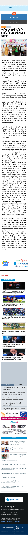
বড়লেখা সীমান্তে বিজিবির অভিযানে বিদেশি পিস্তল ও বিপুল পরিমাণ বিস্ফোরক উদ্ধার (12, 487)
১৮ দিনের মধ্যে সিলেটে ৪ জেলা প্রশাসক (17, 448)
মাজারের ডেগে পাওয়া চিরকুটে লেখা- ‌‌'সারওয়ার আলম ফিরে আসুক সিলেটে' (13, 409)
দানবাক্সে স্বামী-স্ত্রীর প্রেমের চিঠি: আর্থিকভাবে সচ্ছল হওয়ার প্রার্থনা (13, 404)
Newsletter (17, 521)
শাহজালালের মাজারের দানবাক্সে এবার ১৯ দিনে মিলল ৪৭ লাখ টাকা (13, 389)
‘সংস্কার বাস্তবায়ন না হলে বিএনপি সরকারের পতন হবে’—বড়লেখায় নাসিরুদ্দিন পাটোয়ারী (14, 481)
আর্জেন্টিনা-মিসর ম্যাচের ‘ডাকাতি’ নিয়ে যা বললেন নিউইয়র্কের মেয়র (12, 345)
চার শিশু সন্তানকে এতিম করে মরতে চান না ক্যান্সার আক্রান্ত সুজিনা (18, 455)
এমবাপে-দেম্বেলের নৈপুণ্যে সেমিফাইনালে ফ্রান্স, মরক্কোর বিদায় (13, 318)
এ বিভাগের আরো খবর (7, 280)
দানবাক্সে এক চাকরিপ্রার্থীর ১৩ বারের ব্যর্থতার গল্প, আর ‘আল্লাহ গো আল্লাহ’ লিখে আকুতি (13, 394)
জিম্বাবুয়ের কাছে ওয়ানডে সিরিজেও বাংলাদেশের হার (13, 332)
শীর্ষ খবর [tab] (7, 385)
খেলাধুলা (3, 27)
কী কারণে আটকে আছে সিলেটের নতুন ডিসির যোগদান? (14, 464)
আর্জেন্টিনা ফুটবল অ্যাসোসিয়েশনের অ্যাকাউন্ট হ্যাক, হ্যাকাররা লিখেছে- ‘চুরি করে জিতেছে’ (13, 292)
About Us (3, 521)
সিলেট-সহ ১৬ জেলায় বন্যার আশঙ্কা (9, 461)
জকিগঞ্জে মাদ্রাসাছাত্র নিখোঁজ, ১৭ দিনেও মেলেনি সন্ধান (14, 473)
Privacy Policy (10, 521)
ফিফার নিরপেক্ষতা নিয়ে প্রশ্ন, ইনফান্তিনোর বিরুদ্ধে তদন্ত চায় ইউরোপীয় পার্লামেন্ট (12, 358)
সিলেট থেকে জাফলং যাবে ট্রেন (8, 477)
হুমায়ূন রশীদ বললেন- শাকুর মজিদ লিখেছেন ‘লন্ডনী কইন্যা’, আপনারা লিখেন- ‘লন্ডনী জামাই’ (17, 443)
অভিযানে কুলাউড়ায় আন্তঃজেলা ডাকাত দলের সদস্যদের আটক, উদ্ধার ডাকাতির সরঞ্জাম (13, 469)
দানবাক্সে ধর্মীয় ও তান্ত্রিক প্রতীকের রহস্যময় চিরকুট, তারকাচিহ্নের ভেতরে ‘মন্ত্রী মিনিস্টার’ (13, 399)
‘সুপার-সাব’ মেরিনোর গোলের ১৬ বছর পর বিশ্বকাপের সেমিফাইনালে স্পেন (12, 305)
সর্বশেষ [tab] (20, 385)
